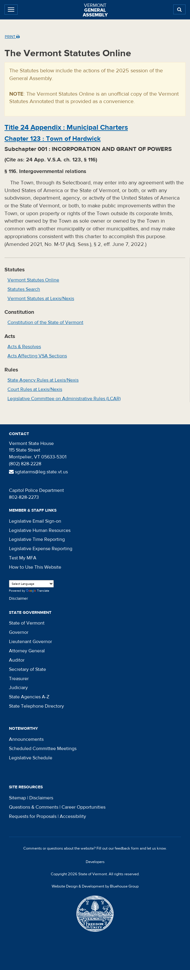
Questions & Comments (33, 807)
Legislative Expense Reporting (40, 549)
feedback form (127, 848)
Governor (18, 632)
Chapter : (52, 138)
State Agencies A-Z (29, 697)
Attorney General (27, 651)
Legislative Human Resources (40, 530)
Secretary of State (27, 669)
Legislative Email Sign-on (35, 521)
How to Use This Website (35, 567)
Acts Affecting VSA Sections (37, 356)
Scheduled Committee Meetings (42, 749)
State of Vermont (27, 623)
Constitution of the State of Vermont (45, 322)
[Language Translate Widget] (31, 583)
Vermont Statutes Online (33, 280)
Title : (66, 127)
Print (12, 36)
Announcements (26, 739)
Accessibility (73, 816)
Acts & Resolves (24, 347)
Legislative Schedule (30, 758)
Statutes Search (23, 289)
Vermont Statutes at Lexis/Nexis (40, 299)
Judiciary (18, 688)
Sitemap (17, 798)
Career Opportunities (83, 807)
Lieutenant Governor (30, 642)
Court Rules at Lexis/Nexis (34, 389)
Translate (37, 591)
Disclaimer (18, 598)
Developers (95, 861)
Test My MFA (22, 558)
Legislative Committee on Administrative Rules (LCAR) (64, 399)
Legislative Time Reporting (37, 539)
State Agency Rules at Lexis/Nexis (43, 380)
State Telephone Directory (36, 706)
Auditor (16, 660)
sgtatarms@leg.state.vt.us (38, 472)
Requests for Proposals (32, 816)
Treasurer (19, 679)
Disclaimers (41, 798)
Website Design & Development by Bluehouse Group (95, 886)
